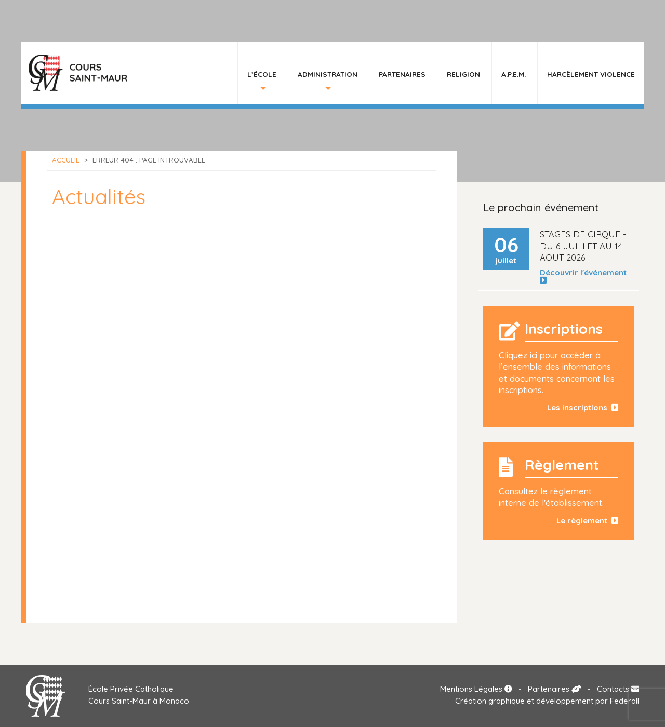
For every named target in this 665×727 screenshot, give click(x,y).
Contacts (618, 689)
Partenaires (402, 74)
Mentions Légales (476, 689)
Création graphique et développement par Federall (547, 701)
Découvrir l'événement (585, 276)
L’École (261, 74)
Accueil (65, 160)
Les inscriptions (582, 407)
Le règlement (587, 520)
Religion (463, 74)
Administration (327, 74)
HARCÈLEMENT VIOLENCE (591, 74)
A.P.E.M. (513, 74)
